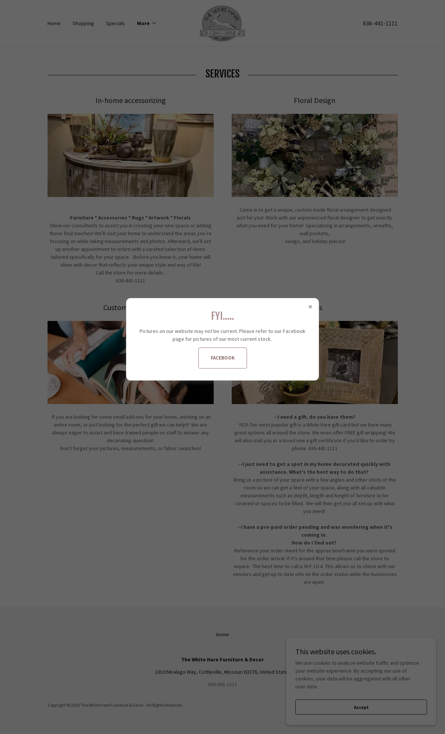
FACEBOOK (223, 358)
